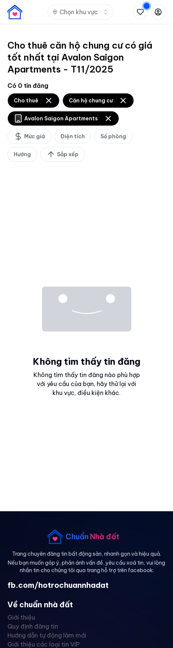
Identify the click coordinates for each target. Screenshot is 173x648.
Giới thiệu (21, 617)
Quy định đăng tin (32, 626)
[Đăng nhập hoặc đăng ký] (158, 11)
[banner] (14, 11)
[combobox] (80, 11)
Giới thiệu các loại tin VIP (43, 644)
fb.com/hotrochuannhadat (58, 585)
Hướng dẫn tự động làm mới (46, 635)
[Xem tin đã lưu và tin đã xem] (140, 11)
